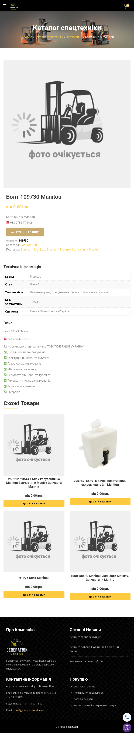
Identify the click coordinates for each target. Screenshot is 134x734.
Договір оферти (83, 699)
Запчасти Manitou (33, 249)
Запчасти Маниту (59, 249)
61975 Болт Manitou (34, 578)
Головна (26, 37)
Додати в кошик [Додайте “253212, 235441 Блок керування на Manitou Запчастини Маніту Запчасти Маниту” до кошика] (34, 503)
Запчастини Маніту (85, 249)
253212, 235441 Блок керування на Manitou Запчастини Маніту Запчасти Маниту (34, 482)
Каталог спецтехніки (49, 37)
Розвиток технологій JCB (86, 662)
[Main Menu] (4, 5)
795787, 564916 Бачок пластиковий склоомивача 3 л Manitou (100, 482)
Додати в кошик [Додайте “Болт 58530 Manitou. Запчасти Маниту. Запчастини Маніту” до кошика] (100, 597)
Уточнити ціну (25, 232)
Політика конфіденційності (89, 693)
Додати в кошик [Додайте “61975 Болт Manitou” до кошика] (34, 595)
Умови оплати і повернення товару (95, 706)
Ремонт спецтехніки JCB (86, 637)
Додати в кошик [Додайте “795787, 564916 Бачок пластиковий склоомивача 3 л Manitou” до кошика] (100, 502)
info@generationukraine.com (29, 711)
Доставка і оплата (84, 687)
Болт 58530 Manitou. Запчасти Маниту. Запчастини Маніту (100, 578)
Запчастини (74, 37)
